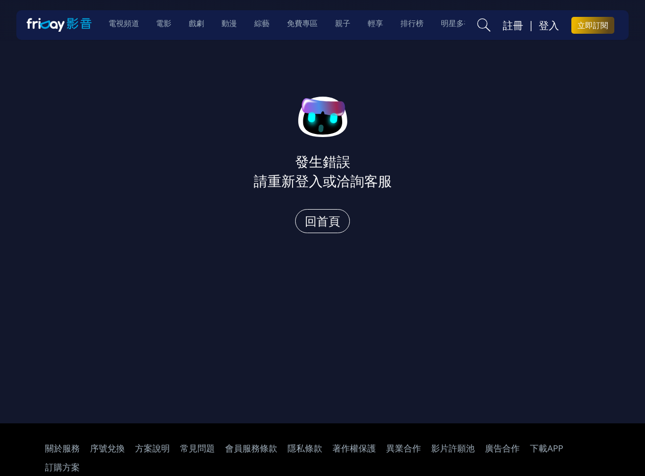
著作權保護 (354, 448)
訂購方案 (62, 467)
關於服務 (62, 448)
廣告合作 (502, 448)
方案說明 (152, 448)
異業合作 (403, 448)
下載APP (546, 448)
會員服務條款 (251, 448)
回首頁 (322, 221)
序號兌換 (107, 448)
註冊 (513, 26)
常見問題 (197, 448)
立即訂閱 (592, 26)
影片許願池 (453, 448)
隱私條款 (304, 448)
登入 (549, 26)
